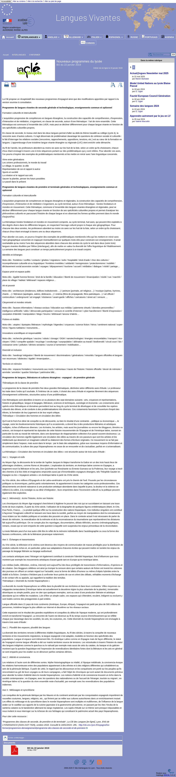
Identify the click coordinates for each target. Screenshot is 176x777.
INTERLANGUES (29, 36)
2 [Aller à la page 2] (133, 67)
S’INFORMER (34, 55)
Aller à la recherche (35, 1)
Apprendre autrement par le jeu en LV (150, 116)
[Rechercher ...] (159, 54)
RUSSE (132, 36)
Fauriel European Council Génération (150, 96)
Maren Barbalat (142, 79)
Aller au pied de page (52, 1)
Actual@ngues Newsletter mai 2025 (149, 73)
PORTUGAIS (150, 36)
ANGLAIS (52, 36)
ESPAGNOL (114, 36)
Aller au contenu (19, 1)
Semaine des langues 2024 (144, 106)
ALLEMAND (73, 36)
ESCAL (167, 775)
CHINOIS (88, 42)
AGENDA (167, 36)
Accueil (8, 37)
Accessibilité (6, 1)
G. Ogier (139, 91)
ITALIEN (94, 36)
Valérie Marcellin (143, 121)
